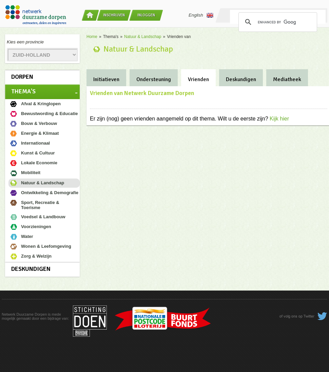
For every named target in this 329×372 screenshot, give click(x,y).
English (201, 15)
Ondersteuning (153, 79)
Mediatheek (287, 79)
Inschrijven (114, 15)
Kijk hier (279, 119)
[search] (277, 22)
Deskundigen (31, 269)
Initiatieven (106, 79)
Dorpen (22, 76)
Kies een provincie (25, 41)
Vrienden (198, 79)
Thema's (23, 91)
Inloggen (146, 15)
